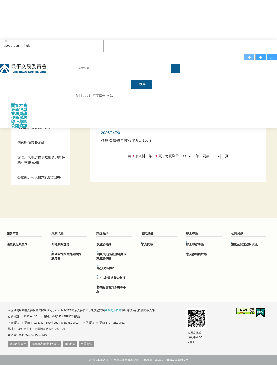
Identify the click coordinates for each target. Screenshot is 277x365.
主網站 (268, 70)
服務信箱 (223, 45)
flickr (28, 45)
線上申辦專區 (195, 244)
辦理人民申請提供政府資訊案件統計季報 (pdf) (41, 160)
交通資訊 (86, 343)
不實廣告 (99, 95)
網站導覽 (131, 45)
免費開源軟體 (113, 310)
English (69, 44)
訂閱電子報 (48, 44)
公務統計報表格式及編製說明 (39, 177)
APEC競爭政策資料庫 (111, 278)
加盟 (88, 95)
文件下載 (202, 45)
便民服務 (19, 117)
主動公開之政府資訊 (244, 244)
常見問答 (181, 45)
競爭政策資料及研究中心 (111, 290)
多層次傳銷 (103, 244)
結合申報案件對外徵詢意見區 (66, 256)
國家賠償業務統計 (31, 142)
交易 (110, 95)
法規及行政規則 (17, 244)
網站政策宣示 (18, 343)
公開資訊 (19, 126)
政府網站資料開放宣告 (45, 343)
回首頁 (111, 45)
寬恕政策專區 (105, 268)
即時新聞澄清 (60, 244)
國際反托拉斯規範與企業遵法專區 (111, 256)
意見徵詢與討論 (196, 254)
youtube (16, 45)
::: (6, 41)
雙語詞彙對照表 (156, 45)
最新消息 (19, 109)
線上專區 (19, 122)
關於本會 (19, 105)
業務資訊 (19, 113)
